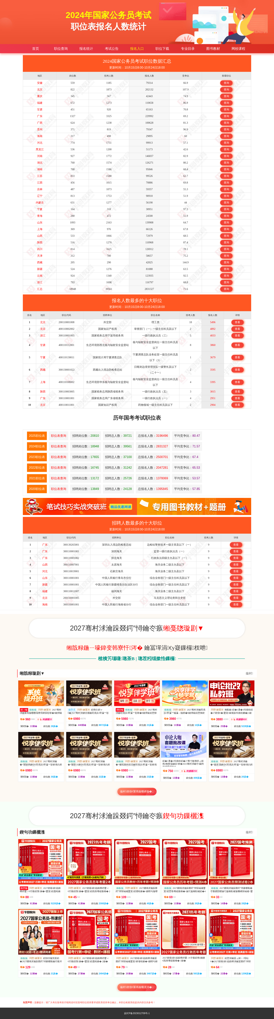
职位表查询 (58, 435)
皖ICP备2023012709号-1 (137, 1013)
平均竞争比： (187, 435)
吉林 (39, 189)
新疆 (39, 269)
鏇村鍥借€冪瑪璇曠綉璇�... (137, 791)
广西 (39, 122)
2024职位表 (37, 446)
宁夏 (39, 209)
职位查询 (61, 49)
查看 (237, 322)
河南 (39, 156)
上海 (39, 229)
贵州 (39, 129)
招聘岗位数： (85, 435)
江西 (39, 182)
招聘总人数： (118, 435)
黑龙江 (40, 149)
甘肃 (39, 109)
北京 (39, 89)
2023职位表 (37, 457)
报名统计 (86, 49)
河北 (39, 142)
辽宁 (39, 196)
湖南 (39, 169)
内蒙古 (40, 202)
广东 (39, 116)
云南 (39, 275)
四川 (39, 249)
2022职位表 (37, 467)
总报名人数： (153, 435)
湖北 (39, 162)
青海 (39, 215)
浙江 (39, 282)
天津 (39, 255)
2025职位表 (37, 435)
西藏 (39, 262)
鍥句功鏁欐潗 (32, 832)
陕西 (39, 242)
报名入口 (137, 49)
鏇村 (249, 673)
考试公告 (112, 49)
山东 (39, 222)
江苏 (39, 176)
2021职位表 (37, 478)
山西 (39, 235)
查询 (226, 82)
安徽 (39, 82)
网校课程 (238, 49)
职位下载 (162, 49)
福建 (39, 102)
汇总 (39, 289)
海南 (39, 136)
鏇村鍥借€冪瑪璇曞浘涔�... (137, 987)
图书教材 (213, 49)
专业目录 (188, 49)
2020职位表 (37, 489)
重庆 (39, 96)
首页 (35, 49)
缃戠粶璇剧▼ (32, 673)
